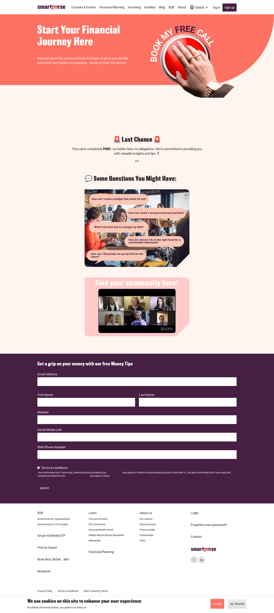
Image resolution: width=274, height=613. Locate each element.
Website (43, 412)
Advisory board (148, 524)
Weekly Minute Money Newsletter (106, 535)
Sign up (230, 7)
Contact (196, 536)
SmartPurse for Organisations (53, 519)
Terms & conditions (54, 468)
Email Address (47, 374)
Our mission (146, 519)
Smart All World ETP (51, 535)
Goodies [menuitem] (150, 7)
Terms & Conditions (67, 591)
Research (44, 571)
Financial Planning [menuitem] (111, 7)
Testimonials (146, 535)
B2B (40, 513)
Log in (216, 7)
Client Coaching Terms (96, 591)
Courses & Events (98, 519)
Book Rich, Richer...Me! (53, 559)
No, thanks (237, 603)
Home (195, 548)
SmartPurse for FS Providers (52, 524)
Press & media (147, 529)
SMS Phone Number (51, 447)
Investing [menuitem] (134, 7)
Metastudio (95, 540)
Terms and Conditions (77, 475)
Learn (93, 513)
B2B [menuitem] (171, 7)
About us (146, 513)
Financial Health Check (101, 529)
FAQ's (143, 540)
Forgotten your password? (209, 525)
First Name (45, 395)
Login (195, 513)
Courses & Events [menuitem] (83, 7)
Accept (217, 603)
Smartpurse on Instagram (194, 560)
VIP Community (97, 524)
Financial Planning (101, 552)
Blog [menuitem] (162, 7)
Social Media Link (49, 430)
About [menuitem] (182, 7)
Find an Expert (47, 547)
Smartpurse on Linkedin (202, 560)
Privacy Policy (114, 472)
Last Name (146, 395)
